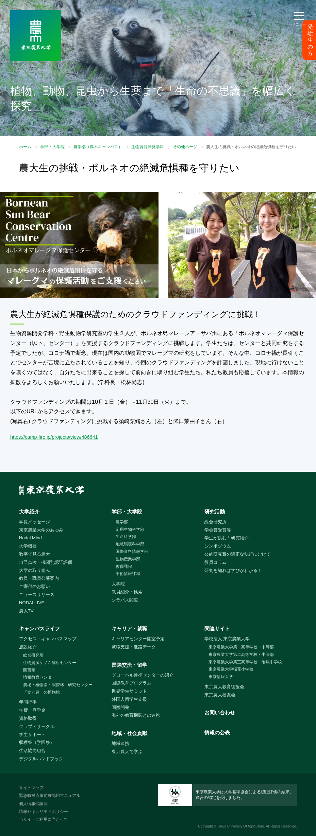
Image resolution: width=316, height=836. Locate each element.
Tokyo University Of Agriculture (240, 826)
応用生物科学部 (130, 529)
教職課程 (124, 566)
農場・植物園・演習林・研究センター (58, 684)
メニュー (299, 24)
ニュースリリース (36, 594)
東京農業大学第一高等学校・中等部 (241, 647)
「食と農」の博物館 (41, 692)
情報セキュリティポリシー (43, 811)
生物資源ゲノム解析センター (49, 662)
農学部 (122, 522)
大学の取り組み (34, 570)
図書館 (29, 669)
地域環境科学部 (130, 544)
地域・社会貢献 (129, 733)
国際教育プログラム (131, 682)
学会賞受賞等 (217, 530)
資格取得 (28, 718)
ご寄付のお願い (34, 586)
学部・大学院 (52, 146)
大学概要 (28, 545)
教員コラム (215, 562)
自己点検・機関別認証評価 (45, 562)
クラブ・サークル (36, 726)
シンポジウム (217, 545)
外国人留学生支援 (129, 699)
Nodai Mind (30, 537)
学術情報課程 (128, 573)
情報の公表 (217, 732)
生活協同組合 (32, 750)
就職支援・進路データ (134, 646)
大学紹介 (29, 512)
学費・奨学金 (32, 710)
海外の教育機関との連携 (136, 715)
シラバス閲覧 (125, 600)
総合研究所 (215, 521)
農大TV (26, 610)
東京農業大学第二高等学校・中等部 (241, 654)
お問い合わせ (219, 712)
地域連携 (120, 743)
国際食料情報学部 (132, 551)
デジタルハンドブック (41, 758)
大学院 (118, 583)
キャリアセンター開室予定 (138, 638)
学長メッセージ (34, 521)
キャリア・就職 (129, 628)
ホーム (25, 146)
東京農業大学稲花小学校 (231, 669)
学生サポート (32, 734)
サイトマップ (31, 787)
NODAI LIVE (31, 602)
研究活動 (214, 512)
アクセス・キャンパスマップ (48, 638)
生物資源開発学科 (147, 146)
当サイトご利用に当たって (43, 819)
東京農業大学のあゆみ (41, 530)
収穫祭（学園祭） (36, 742)
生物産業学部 (128, 559)
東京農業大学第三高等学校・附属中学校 (245, 662)
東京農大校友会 (219, 694)
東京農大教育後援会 (224, 686)
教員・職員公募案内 (39, 578)
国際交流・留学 (129, 665)
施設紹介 (28, 646)
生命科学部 (126, 536)
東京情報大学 (221, 676)
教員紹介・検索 (127, 591)
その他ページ (185, 146)
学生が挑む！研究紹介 (226, 537)
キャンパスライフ (39, 628)
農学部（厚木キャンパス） (97, 146)
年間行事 (28, 701)
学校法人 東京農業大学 (227, 638)
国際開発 (120, 707)
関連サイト (217, 628)
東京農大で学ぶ (127, 751)
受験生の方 (310, 40)
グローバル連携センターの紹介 (142, 675)
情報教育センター (39, 677)
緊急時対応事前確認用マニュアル (49, 795)
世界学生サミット (129, 691)
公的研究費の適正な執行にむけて (237, 554)
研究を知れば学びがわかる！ (233, 570)
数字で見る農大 (34, 554)
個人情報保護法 (33, 803)
